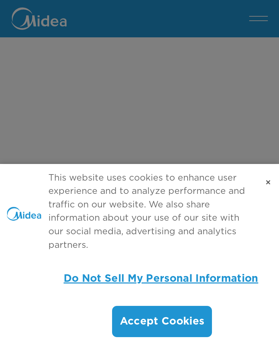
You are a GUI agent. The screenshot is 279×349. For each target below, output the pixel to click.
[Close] (268, 182)
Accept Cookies (162, 321)
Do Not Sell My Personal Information (161, 278)
